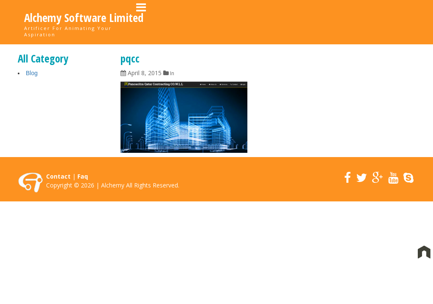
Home (201, 21)
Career (320, 21)
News (353, 21)
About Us (237, 21)
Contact (388, 21)
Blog (32, 73)
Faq (82, 177)
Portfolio (281, 21)
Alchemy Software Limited (83, 17)
